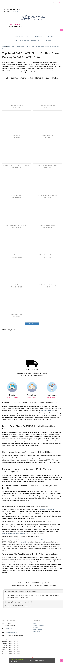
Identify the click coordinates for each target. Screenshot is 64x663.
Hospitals (35, 627)
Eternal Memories (47, 135)
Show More (32, 324)
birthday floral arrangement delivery (13, 533)
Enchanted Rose (16, 315)
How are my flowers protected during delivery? (18, 602)
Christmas (49, 36)
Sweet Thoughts (16, 195)
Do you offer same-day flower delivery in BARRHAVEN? (21, 591)
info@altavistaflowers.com (12, 632)
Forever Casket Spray (16, 285)
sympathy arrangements (46, 509)
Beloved (16, 255)
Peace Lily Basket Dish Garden (47, 165)
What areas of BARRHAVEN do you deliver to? (18, 606)
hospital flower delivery (44, 540)
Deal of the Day (19, 36)
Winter (29, 36)
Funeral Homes (37, 629)
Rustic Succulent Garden (47, 225)
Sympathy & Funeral (22, 40)
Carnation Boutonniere (47, 105)
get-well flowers (25, 542)
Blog (34, 623)
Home (4, 46)
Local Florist (11, 46)
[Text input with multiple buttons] (31, 30)
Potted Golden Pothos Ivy (47, 285)
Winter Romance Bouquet (47, 255)
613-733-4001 (14, 11)
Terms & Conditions (38, 625)
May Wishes (16, 135)
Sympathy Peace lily (16, 105)
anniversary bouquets (47, 410)
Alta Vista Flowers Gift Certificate (16, 225)
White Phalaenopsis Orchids (47, 195)
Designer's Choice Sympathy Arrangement (16, 165)
